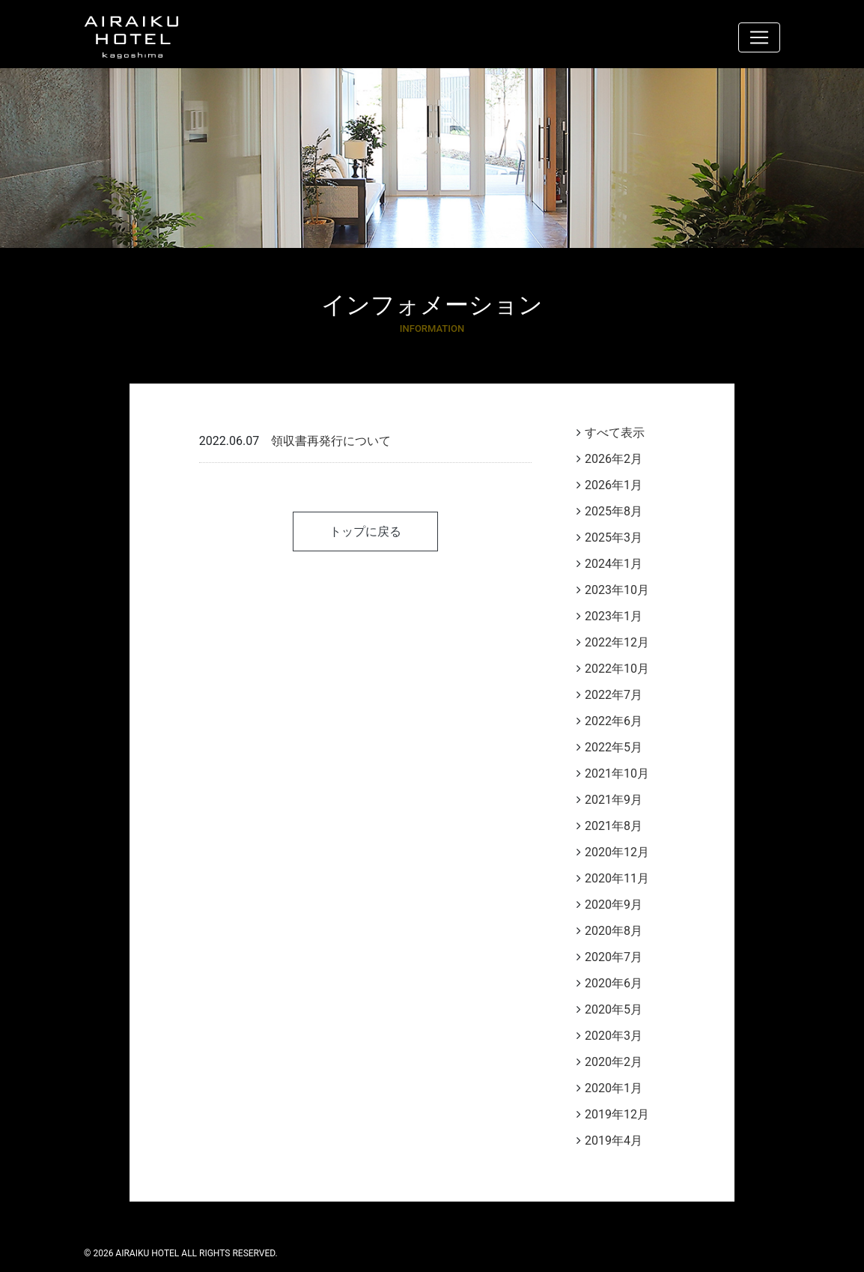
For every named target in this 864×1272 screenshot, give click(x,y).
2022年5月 (613, 747)
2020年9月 (613, 904)
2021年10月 (617, 773)
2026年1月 (613, 485)
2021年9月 (613, 800)
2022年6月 (613, 721)
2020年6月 (613, 983)
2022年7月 (613, 695)
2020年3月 (613, 1036)
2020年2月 (613, 1062)
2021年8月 (613, 826)
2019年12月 (617, 1114)
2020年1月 (613, 1088)
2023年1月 (613, 616)
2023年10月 (617, 590)
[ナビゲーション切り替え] (759, 37)
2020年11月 (617, 878)
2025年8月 (613, 511)
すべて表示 (615, 432)
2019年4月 (613, 1140)
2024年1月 (613, 564)
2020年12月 (617, 852)
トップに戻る (365, 531)
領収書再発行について (331, 441)
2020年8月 (613, 931)
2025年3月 (613, 537)
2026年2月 (613, 459)
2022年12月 (617, 642)
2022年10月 (617, 668)
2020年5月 (613, 1009)
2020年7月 (613, 957)
